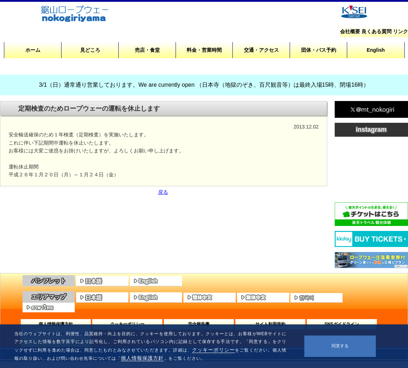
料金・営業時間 (204, 50)
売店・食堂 (147, 50)
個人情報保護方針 (142, 358)
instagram (371, 129)
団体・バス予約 (318, 50)
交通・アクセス (261, 50)
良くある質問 (377, 31)
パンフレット (48, 281)
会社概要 (350, 31)
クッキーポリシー (213, 350)
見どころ (90, 50)
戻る (163, 192)
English (376, 50)
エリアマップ (48, 297)
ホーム (32, 50)
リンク (400, 31)
